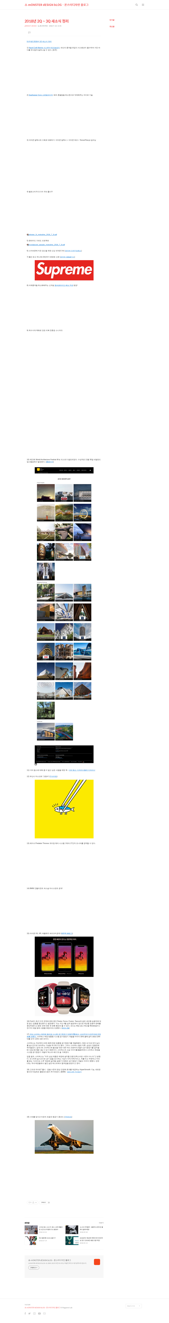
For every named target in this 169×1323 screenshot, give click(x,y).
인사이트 (53, 776)
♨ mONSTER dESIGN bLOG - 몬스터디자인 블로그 (57, 5)
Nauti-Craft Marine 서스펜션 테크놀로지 (44, 48)
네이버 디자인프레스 (73, 251)
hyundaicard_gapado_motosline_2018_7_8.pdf (46, 245)
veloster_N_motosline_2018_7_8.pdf (42, 235)
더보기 (101, 1222)
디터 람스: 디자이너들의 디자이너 (82, 770)
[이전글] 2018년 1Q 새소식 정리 (39, 41)
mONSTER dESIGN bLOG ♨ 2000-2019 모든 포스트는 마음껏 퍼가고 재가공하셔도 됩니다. (57, 1263)
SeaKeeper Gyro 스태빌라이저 (41, 95)
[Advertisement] (64, 439)
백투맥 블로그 (66, 933)
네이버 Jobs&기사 (67, 257)
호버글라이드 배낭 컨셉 (64, 285)
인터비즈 (68, 1117)
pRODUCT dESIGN (30, 26)
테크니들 (65, 1028)
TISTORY (27, 1305)
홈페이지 (49, 462)
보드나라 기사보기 (74, 1072)
